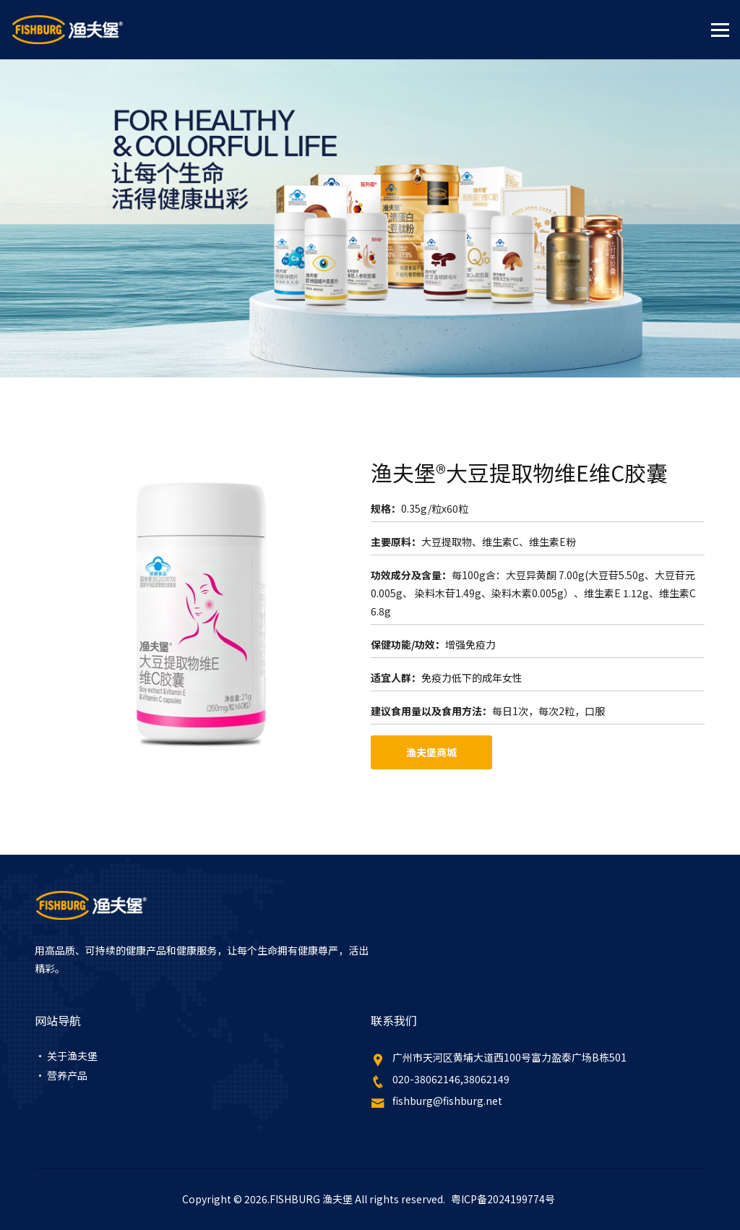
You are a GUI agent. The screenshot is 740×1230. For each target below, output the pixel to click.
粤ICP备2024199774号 (503, 1199)
